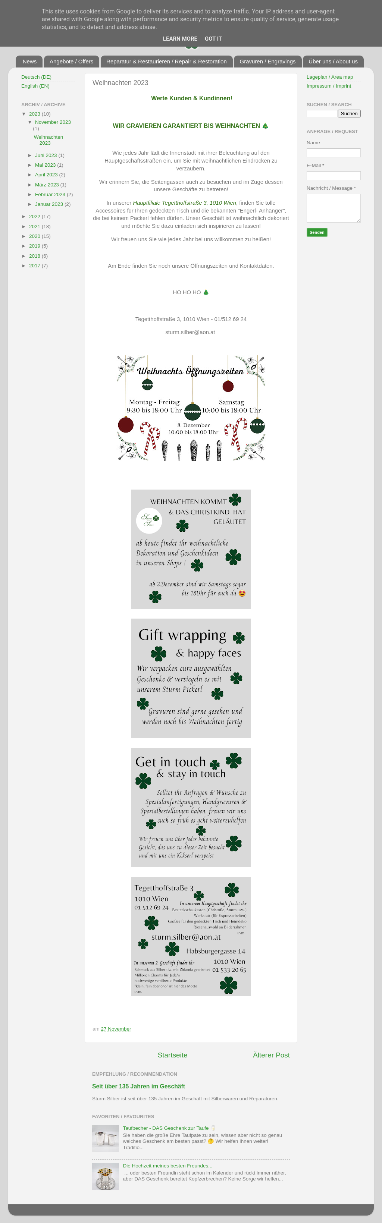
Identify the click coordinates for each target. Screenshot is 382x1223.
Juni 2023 (46, 155)
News (30, 61)
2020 (35, 236)
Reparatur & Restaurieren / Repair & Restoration (166, 61)
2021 (35, 226)
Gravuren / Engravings (267, 61)
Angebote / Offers (71, 61)
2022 (35, 216)
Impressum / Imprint (329, 86)
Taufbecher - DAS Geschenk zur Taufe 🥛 (169, 1128)
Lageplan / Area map (330, 77)
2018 (35, 256)
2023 (35, 114)
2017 (35, 265)
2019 (35, 246)
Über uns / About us (333, 61)
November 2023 (53, 122)
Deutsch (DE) (36, 77)
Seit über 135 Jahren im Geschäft (138, 1086)
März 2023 (47, 185)
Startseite (173, 1055)
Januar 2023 (50, 204)
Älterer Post (271, 1055)
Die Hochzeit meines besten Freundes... (167, 1166)
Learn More (180, 38)
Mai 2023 (46, 165)
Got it (213, 38)
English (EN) (35, 86)
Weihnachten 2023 (48, 140)
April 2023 (47, 174)
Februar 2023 (51, 194)
